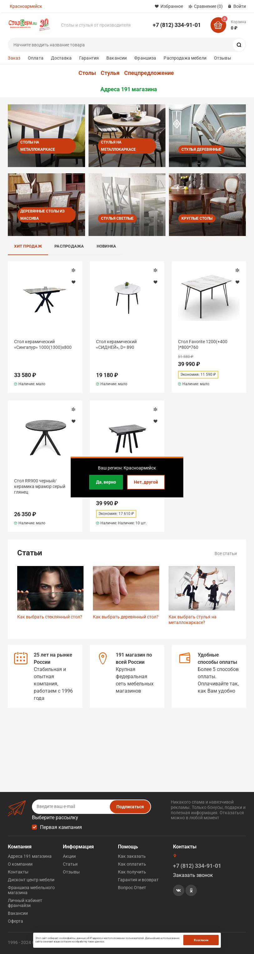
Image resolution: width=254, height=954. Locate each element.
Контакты (18, 871)
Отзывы (222, 57)
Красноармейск (26, 6)
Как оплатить (132, 864)
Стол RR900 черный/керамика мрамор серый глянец (39, 486)
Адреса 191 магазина (128, 89)
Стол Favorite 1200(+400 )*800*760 (202, 344)
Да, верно (106, 482)
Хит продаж (28, 246)
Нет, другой (146, 482)
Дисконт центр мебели (31, 879)
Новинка (106, 246)
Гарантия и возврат (138, 879)
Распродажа (69, 246)
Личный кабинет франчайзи (25, 903)
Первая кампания (61, 827)
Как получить (132, 871)
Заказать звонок (193, 875)
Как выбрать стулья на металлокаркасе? (192, 619)
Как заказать (132, 856)
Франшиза (145, 57)
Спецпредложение (149, 73)
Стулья (110, 73)
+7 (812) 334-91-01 (177, 25)
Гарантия (89, 57)
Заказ (14, 57)
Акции (69, 856)
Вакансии (116, 57)
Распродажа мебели (185, 57)
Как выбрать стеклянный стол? (49, 616)
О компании (20, 864)
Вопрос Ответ (132, 887)
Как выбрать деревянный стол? (126, 616)
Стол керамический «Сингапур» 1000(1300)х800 (43, 344)
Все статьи (226, 553)
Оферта (15, 921)
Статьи (70, 864)
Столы (87, 73)
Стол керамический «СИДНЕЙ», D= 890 (116, 344)
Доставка (61, 57)
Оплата (35, 57)
